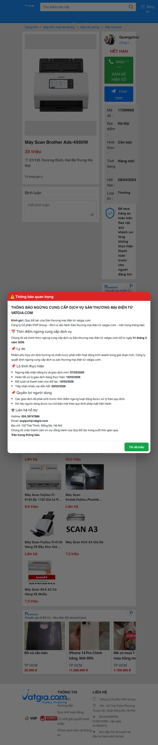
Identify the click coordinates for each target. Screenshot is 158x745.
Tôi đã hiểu (136, 447)
